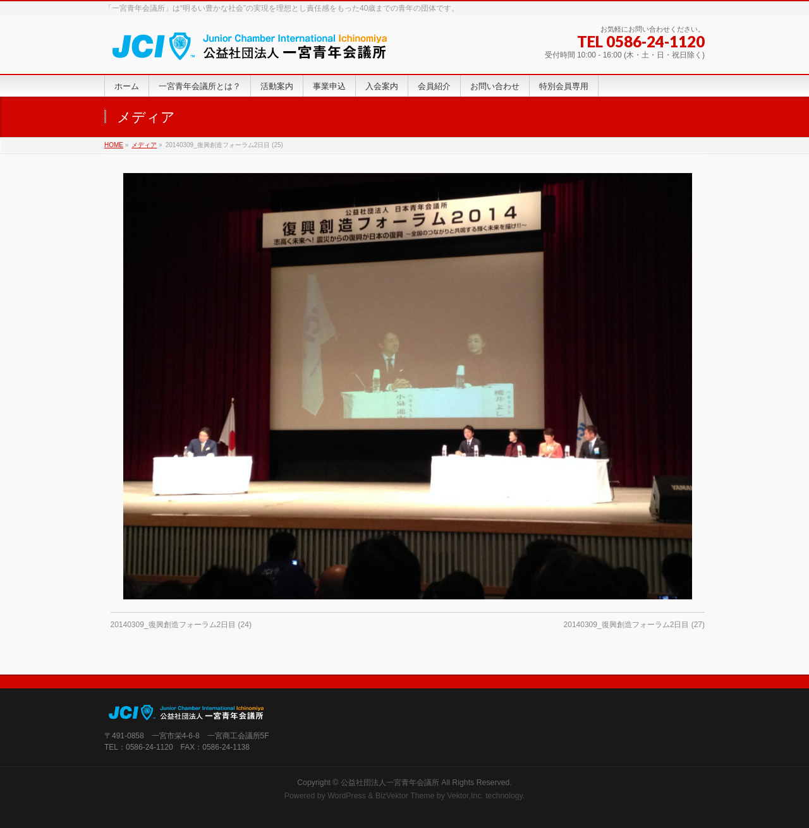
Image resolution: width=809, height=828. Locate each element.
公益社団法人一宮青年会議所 (390, 782)
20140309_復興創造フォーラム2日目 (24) (181, 624)
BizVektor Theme (405, 795)
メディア (144, 144)
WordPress (346, 795)
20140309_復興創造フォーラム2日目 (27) (634, 624)
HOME (113, 144)
